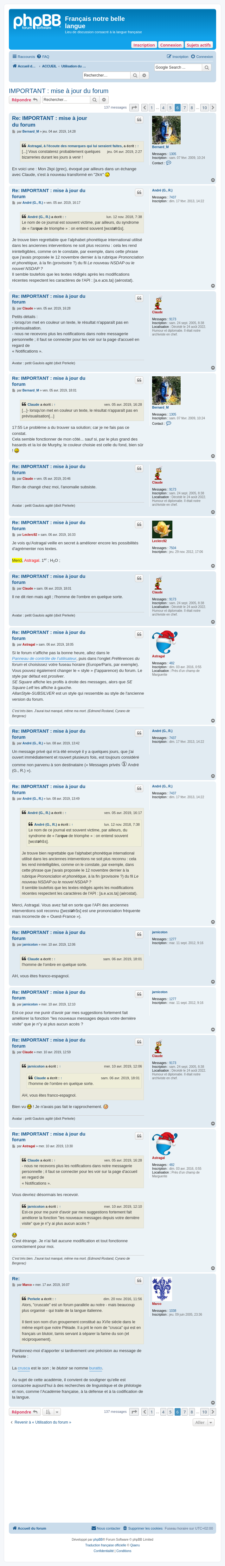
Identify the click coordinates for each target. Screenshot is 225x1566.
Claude (157, 312)
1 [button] (152, 107)
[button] (134, 107)
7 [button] (184, 107)
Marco (156, 1304)
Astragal (158, 656)
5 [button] (170, 107)
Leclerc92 (159, 541)
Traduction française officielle (105, 1545)
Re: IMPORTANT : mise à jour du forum (49, 121)
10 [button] (204, 107)
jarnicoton (159, 932)
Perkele (34, 1299)
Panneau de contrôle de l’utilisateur (44, 658)
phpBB (98, 1539)
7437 (172, 197)
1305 (172, 154)
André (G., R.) (162, 190)
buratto (95, 1368)
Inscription (144, 45)
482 (172, 663)
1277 (172, 939)
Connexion (171, 45)
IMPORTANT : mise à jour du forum (59, 90)
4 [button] (163, 107)
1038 (172, 1310)
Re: (16, 1278)
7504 (172, 548)
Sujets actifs (199, 45)
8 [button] (192, 107)
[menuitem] (42, 56)
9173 (172, 319)
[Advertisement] (112, 1475)
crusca (24, 1368)
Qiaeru (135, 1545)
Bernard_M (160, 147)
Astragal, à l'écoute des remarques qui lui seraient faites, (75, 146)
